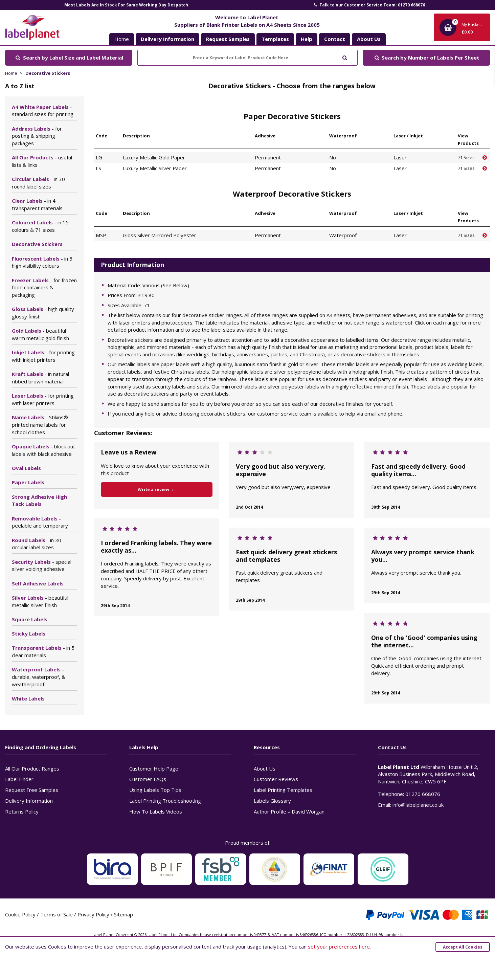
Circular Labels (38, 183)
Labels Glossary (272, 800)
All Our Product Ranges (32, 768)
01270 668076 (422, 794)
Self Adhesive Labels (38, 583)
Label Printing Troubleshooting (165, 800)
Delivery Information (29, 800)
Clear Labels (37, 204)
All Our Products (42, 161)
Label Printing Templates (283, 789)
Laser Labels (43, 399)
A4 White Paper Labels (42, 111)
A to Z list (20, 86)
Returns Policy (22, 811)
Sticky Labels (28, 633)
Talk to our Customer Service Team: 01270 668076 (369, 5)
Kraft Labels (40, 378)
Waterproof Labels (38, 677)
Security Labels (41, 565)
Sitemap (123, 914)
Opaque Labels (43, 450)
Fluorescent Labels (42, 262)
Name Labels (40, 425)
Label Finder (19, 779)
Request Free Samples (31, 789)
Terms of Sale (56, 914)
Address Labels (37, 136)
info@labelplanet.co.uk (418, 804)
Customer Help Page (153, 768)
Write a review (157, 489)
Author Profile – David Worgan (289, 811)
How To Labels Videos (155, 811)
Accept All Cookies (462, 947)
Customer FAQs (147, 779)
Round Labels (36, 544)
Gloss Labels (43, 313)
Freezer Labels (44, 287)
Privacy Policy (93, 914)
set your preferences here (339, 946)
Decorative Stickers (47, 73)
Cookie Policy (20, 914)
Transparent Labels (43, 651)
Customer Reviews (276, 779)
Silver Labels (40, 601)
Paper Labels (28, 482)
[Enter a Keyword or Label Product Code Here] (247, 58)
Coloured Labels (40, 226)
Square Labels (29, 619)
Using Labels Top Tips (155, 789)
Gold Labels (40, 334)
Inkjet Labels (43, 356)
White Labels (28, 698)
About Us (264, 768)
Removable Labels (40, 522)
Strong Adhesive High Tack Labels (39, 500)
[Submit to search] (344, 57)
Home (121, 39)
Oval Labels (26, 468)
